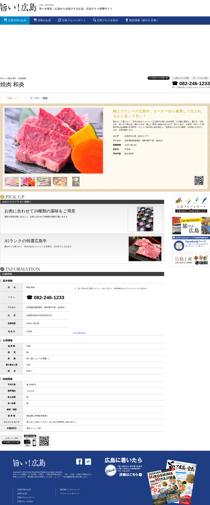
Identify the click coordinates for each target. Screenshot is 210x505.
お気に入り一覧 (11, 442)
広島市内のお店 (24, 489)
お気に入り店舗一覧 (158, 78)
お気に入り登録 (11, 438)
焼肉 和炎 (12, 84)
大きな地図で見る (79, 333)
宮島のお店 (22, 493)
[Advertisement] (105, 49)
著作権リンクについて (70, 489)
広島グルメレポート (26, 497)
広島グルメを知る (25, 501)
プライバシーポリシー (70, 493)
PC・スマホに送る (200, 78)
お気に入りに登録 (180, 78)
